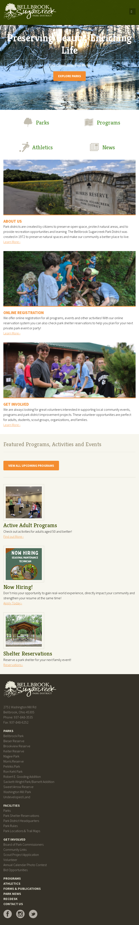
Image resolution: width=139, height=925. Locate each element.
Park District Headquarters (21, 821)
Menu (132, 11)
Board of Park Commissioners (23, 844)
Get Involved (16, 404)
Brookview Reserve (16, 746)
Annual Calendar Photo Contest (25, 865)
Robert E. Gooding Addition (22, 776)
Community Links (15, 849)
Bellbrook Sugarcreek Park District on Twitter (33, 914)
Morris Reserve (13, 761)
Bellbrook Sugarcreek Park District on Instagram (20, 914)
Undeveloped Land (16, 797)
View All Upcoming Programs (31, 466)
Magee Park (11, 756)
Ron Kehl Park (12, 771)
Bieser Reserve (13, 741)
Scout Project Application (21, 854)
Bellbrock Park (13, 736)
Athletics (36, 147)
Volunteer (10, 860)
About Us (12, 221)
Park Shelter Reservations (21, 815)
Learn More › (11, 242)
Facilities (11, 805)
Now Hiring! (18, 587)
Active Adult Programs (30, 525)
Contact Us (13, 904)
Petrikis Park (11, 766)
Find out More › (13, 536)
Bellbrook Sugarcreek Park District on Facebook (7, 914)
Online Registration (23, 312)
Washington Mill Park (17, 792)
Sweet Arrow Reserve (18, 787)
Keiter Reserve (13, 751)
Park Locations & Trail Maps (21, 831)
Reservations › (13, 665)
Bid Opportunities (15, 870)
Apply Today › (12, 603)
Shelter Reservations (27, 653)
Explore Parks (69, 76)
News (102, 147)
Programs (102, 122)
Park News (12, 893)
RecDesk (10, 899)
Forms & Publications (22, 888)
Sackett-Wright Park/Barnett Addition (28, 782)
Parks (36, 122)
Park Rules (10, 826)
